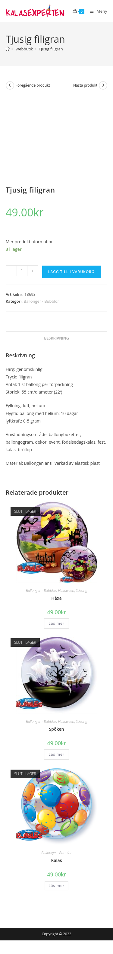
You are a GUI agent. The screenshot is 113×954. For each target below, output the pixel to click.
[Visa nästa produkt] (103, 85)
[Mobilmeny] (96, 11)
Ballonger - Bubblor (41, 301)
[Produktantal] (22, 270)
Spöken (56, 729)
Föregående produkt (33, 85)
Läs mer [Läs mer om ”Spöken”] (56, 754)
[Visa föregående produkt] (10, 85)
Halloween (66, 590)
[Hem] (8, 49)
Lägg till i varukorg (71, 271)
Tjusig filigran (51, 49)
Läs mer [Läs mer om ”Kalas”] (56, 885)
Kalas (56, 860)
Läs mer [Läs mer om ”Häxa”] (56, 623)
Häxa (56, 598)
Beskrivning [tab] (56, 338)
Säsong (81, 590)
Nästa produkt (85, 85)
